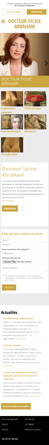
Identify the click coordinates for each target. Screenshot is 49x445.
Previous (5, 62)
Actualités (30, 419)
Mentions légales (33, 430)
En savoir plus (8, 201)
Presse (5, 424)
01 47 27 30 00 (13, 11)
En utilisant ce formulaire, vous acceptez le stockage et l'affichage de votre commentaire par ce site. (24, 278)
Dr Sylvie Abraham (10, 419)
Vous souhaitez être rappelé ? (16, 249)
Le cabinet (29, 424)
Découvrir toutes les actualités (16, 406)
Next (43, 62)
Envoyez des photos (11, 258)
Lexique (5, 430)
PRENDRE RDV (36, 11)
